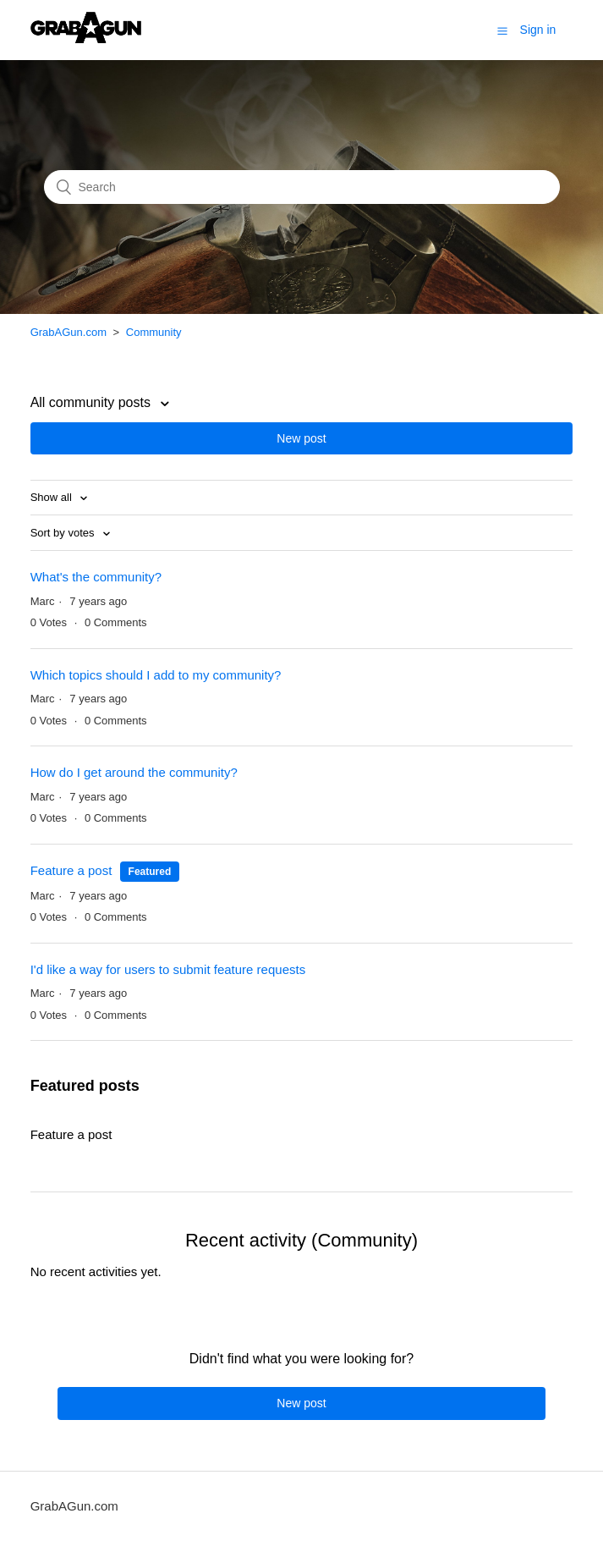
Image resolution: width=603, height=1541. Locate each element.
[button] (502, 30)
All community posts (92, 402)
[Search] (302, 187)
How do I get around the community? (134, 772)
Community (154, 332)
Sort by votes (63, 532)
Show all (52, 497)
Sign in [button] (538, 29)
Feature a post (71, 870)
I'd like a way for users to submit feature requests (168, 969)
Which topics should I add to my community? (156, 675)
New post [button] (301, 438)
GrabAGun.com (68, 332)
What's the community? (96, 577)
